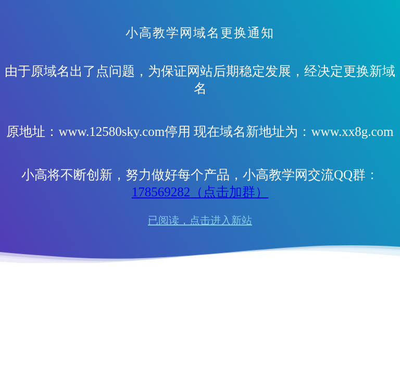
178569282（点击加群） (200, 192)
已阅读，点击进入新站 (200, 220)
